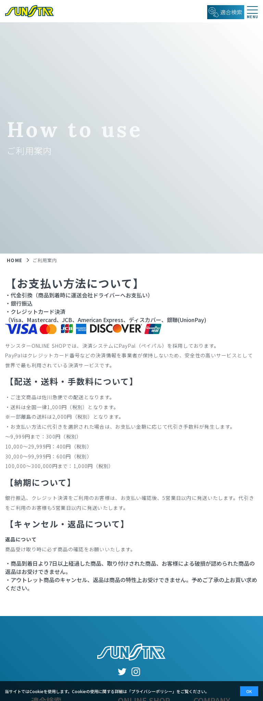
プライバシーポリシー (151, 691)
